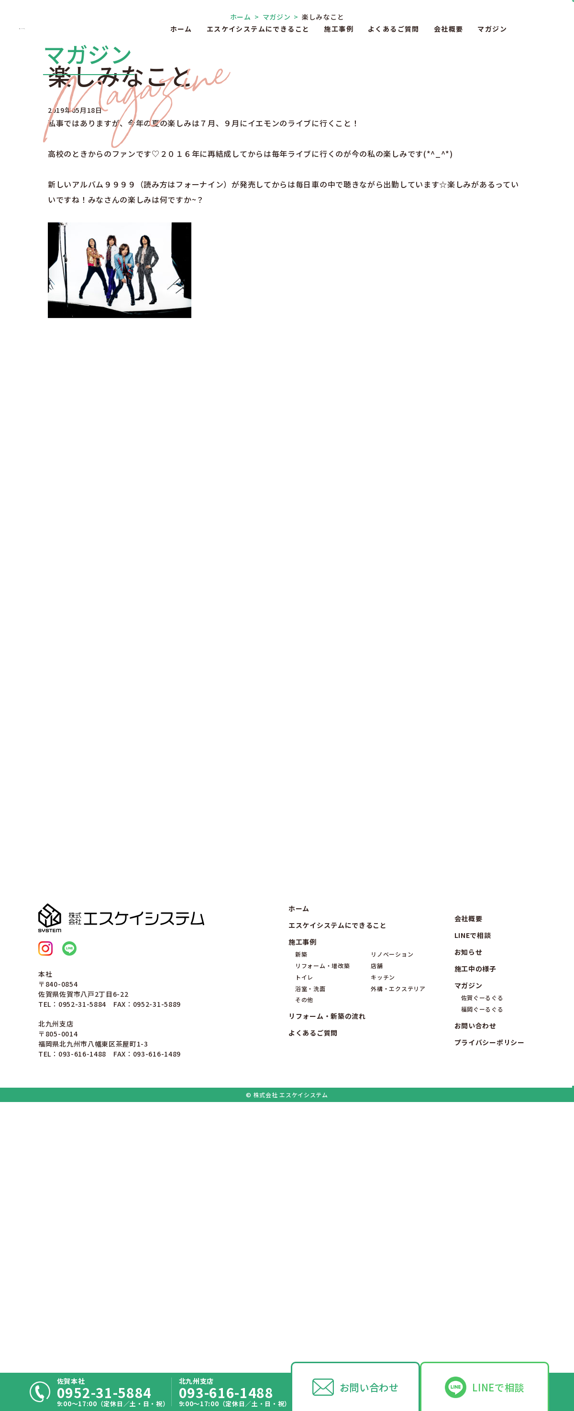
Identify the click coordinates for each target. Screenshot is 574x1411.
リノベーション (392, 1216)
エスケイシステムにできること (258, 28)
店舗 (377, 1227)
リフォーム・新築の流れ (327, 1277)
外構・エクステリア (398, 1250)
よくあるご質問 (393, 28)
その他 (304, 1261)
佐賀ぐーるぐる (482, 1259)
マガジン (492, 28)
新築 (301, 1216)
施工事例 (338, 28)
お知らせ (468, 1213)
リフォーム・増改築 (322, 1227)
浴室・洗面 (310, 1250)
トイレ (304, 1238)
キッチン (383, 1238)
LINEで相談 (498, 1387)
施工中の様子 (475, 1230)
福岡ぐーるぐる (482, 1270)
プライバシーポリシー (489, 1303)
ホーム (181, 28)
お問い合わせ (369, 1387)
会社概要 (449, 28)
